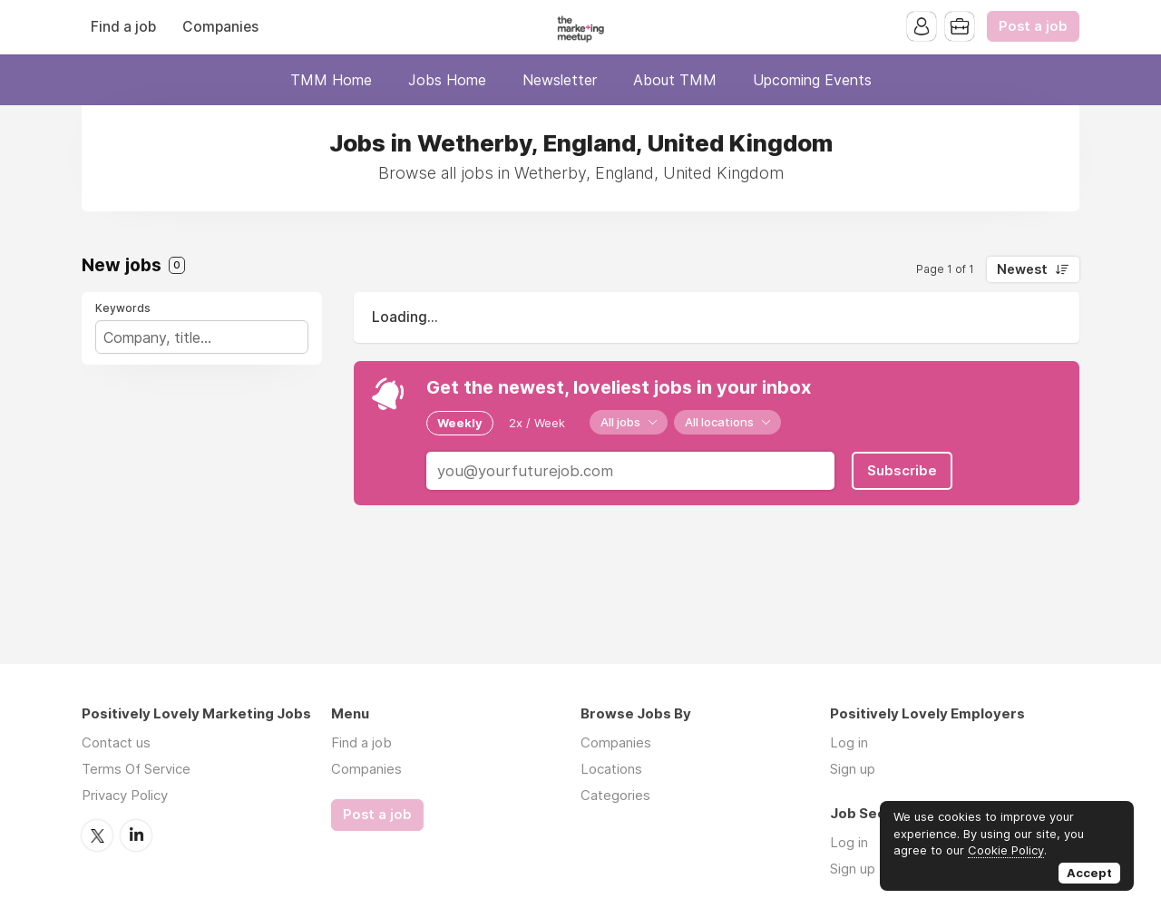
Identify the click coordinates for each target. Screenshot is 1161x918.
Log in (849, 742)
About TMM (675, 80)
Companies (220, 26)
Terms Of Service (136, 768)
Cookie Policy (1006, 850)
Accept (1089, 872)
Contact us (116, 742)
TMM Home (331, 80)
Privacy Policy (125, 795)
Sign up (852, 768)
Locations (611, 768)
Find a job (123, 26)
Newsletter (559, 80)
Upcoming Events (812, 80)
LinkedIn (136, 835)
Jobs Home (447, 80)
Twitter (97, 835)
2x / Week (537, 422)
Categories (615, 795)
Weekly (460, 422)
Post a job (1033, 26)
